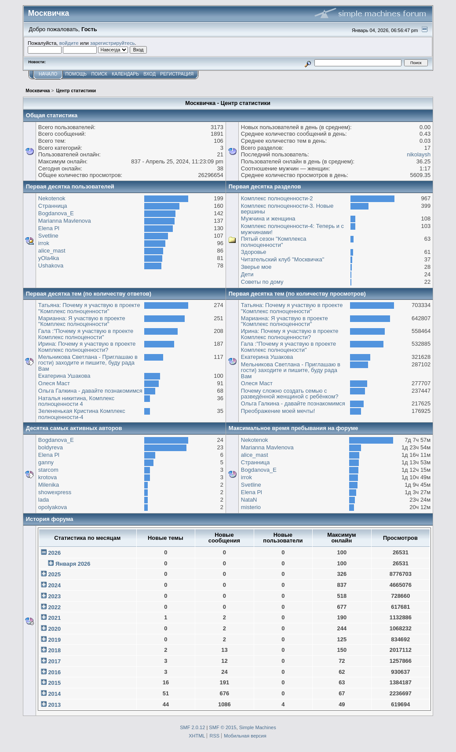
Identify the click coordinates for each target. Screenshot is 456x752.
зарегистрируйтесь (112, 43)
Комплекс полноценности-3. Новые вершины (287, 208)
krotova (47, 477)
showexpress (54, 492)
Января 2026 (73, 563)
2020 (54, 628)
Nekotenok (52, 198)
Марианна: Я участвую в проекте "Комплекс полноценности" (81, 321)
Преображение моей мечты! (278, 411)
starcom (48, 469)
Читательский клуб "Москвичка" (282, 259)
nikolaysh (418, 154)
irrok (43, 243)
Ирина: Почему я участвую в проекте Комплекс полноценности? (87, 346)
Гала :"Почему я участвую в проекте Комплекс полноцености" (85, 334)
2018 (54, 650)
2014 (54, 694)
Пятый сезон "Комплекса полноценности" (273, 241)
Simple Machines (257, 727)
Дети (247, 274)
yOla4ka (48, 258)
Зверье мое (256, 267)
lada (43, 499)
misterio (251, 507)
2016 (54, 672)
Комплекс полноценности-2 (277, 198)
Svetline (48, 235)
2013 (54, 704)
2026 (54, 553)
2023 (54, 596)
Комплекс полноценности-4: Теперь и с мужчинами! (292, 229)
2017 (54, 661)
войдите (69, 43)
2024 (54, 585)
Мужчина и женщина (268, 218)
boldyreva (50, 447)
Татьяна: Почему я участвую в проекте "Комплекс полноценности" (89, 308)
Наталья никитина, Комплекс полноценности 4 (76, 401)
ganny (46, 462)
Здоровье (253, 252)
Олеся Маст (54, 383)
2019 (54, 639)
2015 (54, 683)
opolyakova (52, 507)
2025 (54, 574)
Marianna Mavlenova (64, 220)
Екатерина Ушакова (64, 375)
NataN (249, 499)
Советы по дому (262, 281)
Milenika (48, 484)
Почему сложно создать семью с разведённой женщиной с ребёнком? (290, 393)
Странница (52, 205)
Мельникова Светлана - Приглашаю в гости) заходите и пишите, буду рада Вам (88, 363)
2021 (54, 618)
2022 (54, 607)
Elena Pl (48, 228)
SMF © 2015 (222, 727)
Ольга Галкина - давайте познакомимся (90, 390)
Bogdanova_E (56, 213)
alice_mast (52, 250)
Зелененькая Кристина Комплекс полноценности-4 (81, 414)
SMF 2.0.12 (192, 727)
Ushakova (50, 265)
